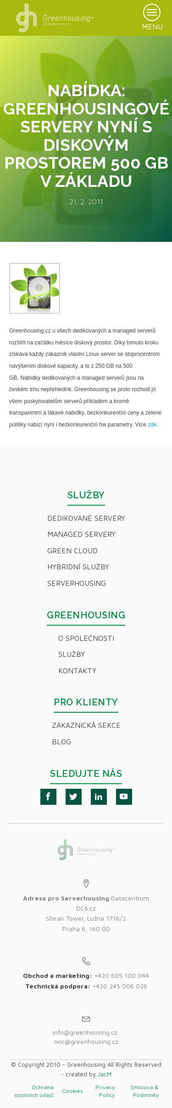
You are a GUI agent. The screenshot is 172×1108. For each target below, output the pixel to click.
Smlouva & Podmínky (144, 1091)
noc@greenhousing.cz (86, 1041)
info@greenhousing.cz (86, 1032)
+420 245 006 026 (119, 986)
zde (152, 424)
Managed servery (81, 534)
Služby (71, 654)
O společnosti (86, 638)
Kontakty (77, 670)
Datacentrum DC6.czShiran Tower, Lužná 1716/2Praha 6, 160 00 (86, 913)
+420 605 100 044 (121, 975)
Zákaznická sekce (86, 725)
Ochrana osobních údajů (34, 1091)
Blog (61, 741)
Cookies (72, 1090)
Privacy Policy (105, 1091)
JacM (104, 1074)
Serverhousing (76, 583)
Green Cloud (72, 550)
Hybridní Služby (78, 566)
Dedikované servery (86, 518)
